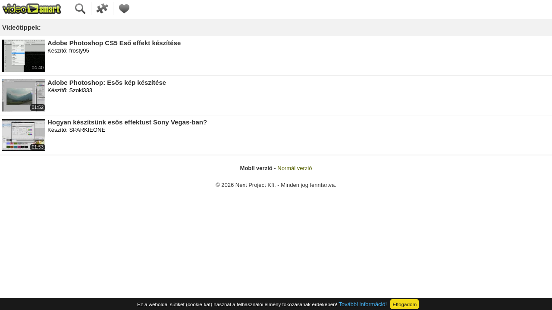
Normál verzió (294, 168)
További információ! (363, 304)
